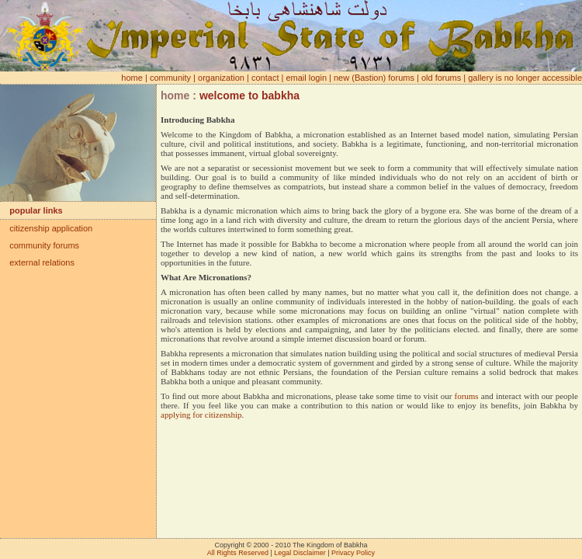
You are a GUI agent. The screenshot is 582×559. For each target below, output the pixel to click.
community (170, 77)
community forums (39, 245)
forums (466, 396)
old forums (441, 77)
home (132, 77)
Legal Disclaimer (300, 553)
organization (221, 77)
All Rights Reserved (237, 553)
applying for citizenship (201, 414)
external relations (37, 262)
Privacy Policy (353, 553)
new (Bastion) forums (374, 77)
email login (306, 77)
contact (265, 77)
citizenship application (46, 228)
